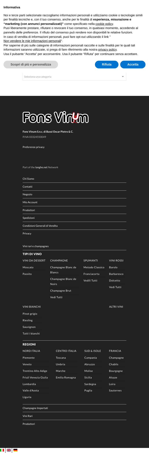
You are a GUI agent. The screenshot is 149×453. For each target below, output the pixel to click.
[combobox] (74, 77)
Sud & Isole (92, 351)
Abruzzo (89, 364)
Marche (60, 371)
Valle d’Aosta (31, 390)
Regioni (29, 344)
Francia (115, 351)
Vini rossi (116, 260)
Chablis (113, 364)
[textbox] (74, 77)
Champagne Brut (60, 290)
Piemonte (29, 358)
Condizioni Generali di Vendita (40, 225)
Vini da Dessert (34, 260)
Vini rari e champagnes (36, 246)
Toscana (61, 358)
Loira (112, 384)
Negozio (27, 194)
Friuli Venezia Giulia (35, 377)
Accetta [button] (132, 64)
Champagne (59, 260)
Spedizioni (29, 217)
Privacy (27, 233)
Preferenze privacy (34, 147)
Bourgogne (116, 371)
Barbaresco (116, 274)
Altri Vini (116, 307)
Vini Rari (28, 416)
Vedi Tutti (56, 297)
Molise (88, 371)
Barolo (113, 267)
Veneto (27, 364)
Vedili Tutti (90, 280)
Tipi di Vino (32, 254)
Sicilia (88, 377)
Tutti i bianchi (31, 333)
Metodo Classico (94, 267)
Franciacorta (91, 274)
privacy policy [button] (107, 49)
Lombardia (29, 384)
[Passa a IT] (2, 450)
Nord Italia (31, 351)
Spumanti (91, 260)
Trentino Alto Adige (35, 371)
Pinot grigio (30, 313)
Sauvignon (29, 327)
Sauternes (115, 390)
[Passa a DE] (15, 450)
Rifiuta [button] (107, 64)
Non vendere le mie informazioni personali (32, 41)
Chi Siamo (28, 178)
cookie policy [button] (104, 24)
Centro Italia (66, 351)
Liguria (27, 397)
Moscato (28, 267)
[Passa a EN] (9, 450)
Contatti (27, 186)
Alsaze (113, 377)
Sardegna (90, 384)
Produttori (29, 210)
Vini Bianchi (32, 307)
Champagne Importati (35, 408)
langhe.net (41, 167)
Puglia (88, 390)
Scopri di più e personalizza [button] (31, 64)
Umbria (60, 364)
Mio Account (30, 202)
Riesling (28, 320)
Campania (90, 358)
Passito (27, 274)
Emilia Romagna (66, 377)
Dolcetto (114, 280)
